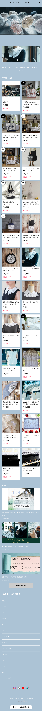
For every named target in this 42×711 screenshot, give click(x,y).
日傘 (3, 613)
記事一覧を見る (21, 585)
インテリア (5, 660)
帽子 (3, 624)
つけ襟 (4, 618)
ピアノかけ (5, 654)
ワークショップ (6, 678)
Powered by (21, 701)
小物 (3, 630)
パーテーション (6, 648)
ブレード (4, 642)
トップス (4, 607)
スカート (4, 672)
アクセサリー (6, 636)
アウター (4, 601)
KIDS (3, 666)
